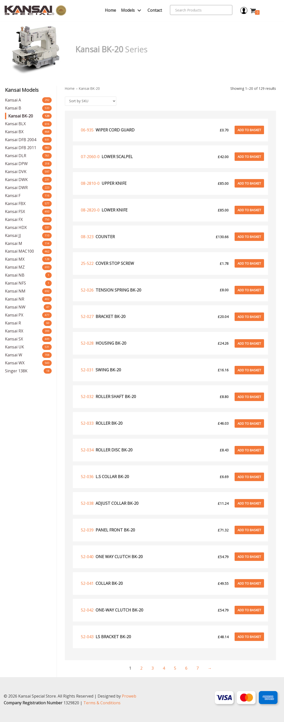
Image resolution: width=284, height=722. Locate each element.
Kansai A (13, 100)
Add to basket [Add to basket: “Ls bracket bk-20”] (249, 636)
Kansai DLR (15, 155)
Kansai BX (14, 131)
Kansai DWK (16, 179)
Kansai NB (14, 275)
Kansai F (12, 195)
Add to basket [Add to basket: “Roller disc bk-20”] (249, 450)
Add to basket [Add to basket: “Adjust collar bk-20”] (249, 503)
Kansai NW (15, 307)
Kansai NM (15, 291)
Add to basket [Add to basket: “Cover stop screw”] (249, 263)
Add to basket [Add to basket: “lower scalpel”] (249, 156)
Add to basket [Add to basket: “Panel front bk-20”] (249, 530)
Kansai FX (14, 219)
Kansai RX (14, 331)
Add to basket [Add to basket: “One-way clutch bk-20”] (249, 610)
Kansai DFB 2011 (20, 147)
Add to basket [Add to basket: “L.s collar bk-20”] (249, 477)
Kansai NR (14, 299)
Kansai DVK (15, 171)
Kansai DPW (16, 163)
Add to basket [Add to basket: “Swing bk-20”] (249, 370)
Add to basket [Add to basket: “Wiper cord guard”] (249, 130)
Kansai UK (14, 347)
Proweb (129, 696)
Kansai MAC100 (19, 251)
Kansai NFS (15, 283)
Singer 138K (16, 371)
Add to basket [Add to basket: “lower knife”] (249, 210)
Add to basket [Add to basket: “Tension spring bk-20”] (249, 290)
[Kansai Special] (35, 10)
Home (110, 10)
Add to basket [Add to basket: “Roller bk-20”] (249, 423)
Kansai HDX (16, 227)
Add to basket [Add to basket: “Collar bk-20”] (249, 583)
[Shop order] (90, 101)
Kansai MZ (15, 267)
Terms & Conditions (102, 703)
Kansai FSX (15, 211)
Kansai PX (14, 315)
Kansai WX (14, 363)
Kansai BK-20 (20, 116)
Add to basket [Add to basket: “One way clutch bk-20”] (249, 556)
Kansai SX (14, 339)
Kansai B (13, 108)
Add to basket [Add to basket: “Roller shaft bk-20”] (249, 397)
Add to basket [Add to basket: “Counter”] (249, 236)
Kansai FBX (15, 203)
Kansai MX (14, 259)
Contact (154, 10)
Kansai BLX (15, 123)
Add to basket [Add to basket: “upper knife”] (249, 183)
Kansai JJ (13, 235)
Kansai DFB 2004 (20, 139)
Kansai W (13, 355)
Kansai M (13, 243)
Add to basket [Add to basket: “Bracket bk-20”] (249, 316)
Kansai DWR (16, 187)
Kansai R (13, 323)
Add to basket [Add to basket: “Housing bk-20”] (249, 343)
